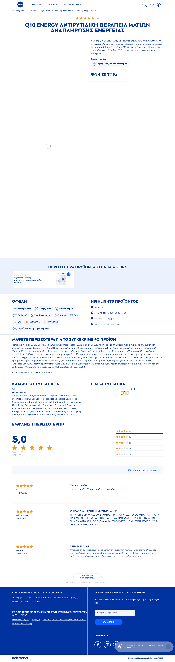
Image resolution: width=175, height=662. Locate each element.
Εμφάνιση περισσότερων (87, 577)
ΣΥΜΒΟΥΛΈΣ (52, 4)
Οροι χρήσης (18, 597)
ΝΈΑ (64, 4)
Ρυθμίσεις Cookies (20, 601)
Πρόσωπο (35, 11)
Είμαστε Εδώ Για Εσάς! (22, 624)
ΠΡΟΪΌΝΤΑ (37, 4)
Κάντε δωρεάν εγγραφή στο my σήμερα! (120, 592)
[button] (68, 274)
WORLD (76, 4)
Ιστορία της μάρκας (21, 620)
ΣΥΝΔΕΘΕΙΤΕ (101, 635)
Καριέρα (36, 620)
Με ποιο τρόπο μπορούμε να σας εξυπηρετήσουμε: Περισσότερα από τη (49, 613)
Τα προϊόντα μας (22, 11)
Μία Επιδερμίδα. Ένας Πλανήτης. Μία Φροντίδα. (64, 620)
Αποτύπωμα (36, 601)
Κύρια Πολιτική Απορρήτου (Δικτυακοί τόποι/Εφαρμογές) (53, 597)
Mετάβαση (108, 622)
